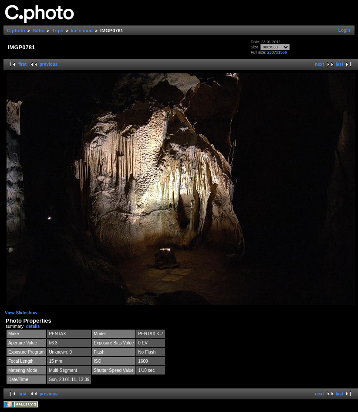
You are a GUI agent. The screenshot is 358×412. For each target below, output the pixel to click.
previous (49, 64)
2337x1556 (277, 52)
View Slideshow (21, 312)
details (33, 326)
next (319, 64)
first (22, 64)
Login (344, 30)
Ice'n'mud (82, 30)
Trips (57, 30)
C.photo (16, 30)
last (339, 64)
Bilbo (39, 30)
